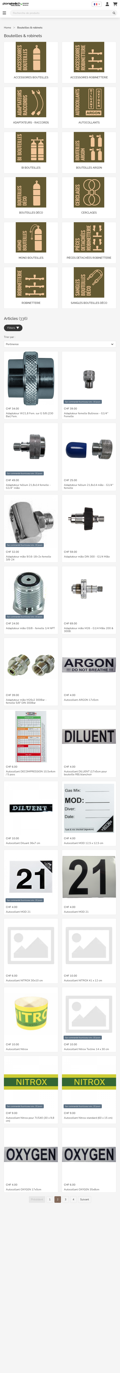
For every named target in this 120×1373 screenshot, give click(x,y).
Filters (13, 328)
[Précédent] (37, 1199)
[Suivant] (84, 1199)
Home (7, 27)
